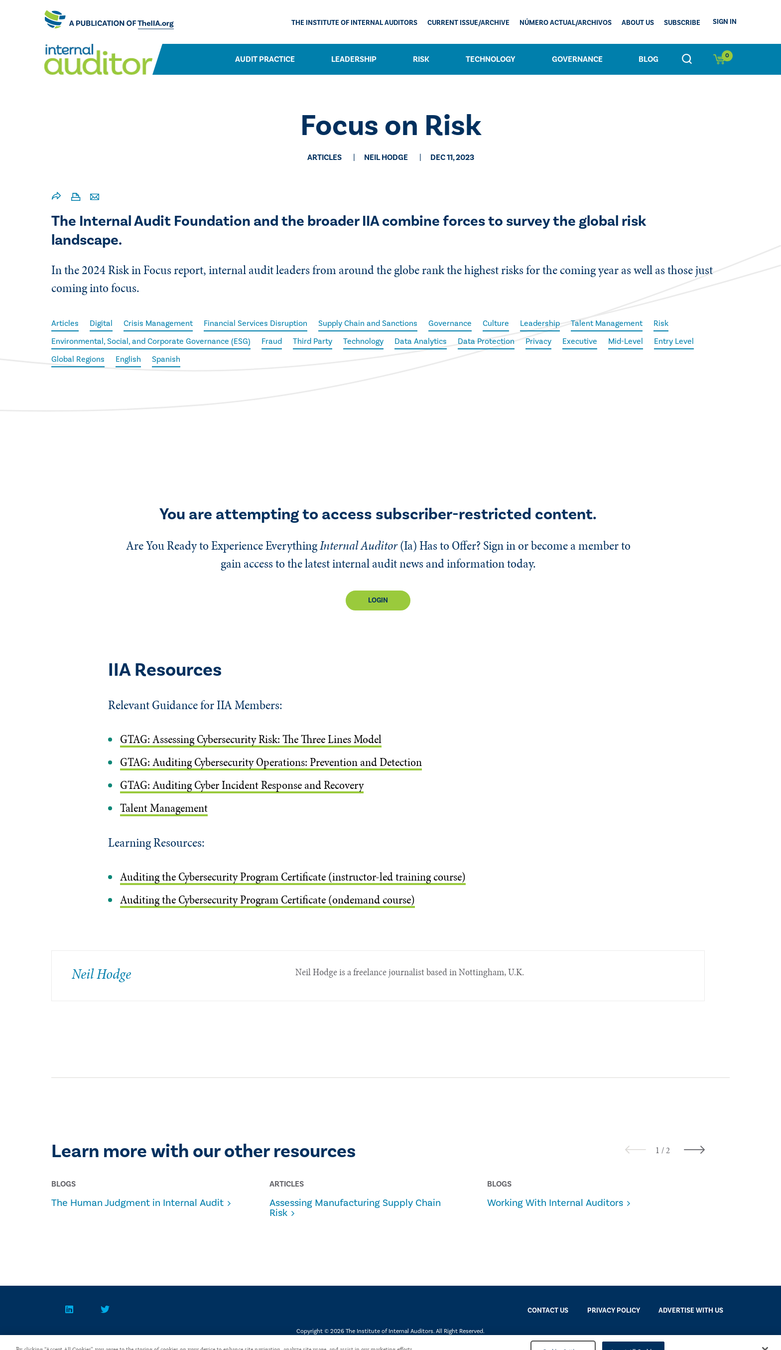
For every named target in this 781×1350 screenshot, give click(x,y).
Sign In (725, 21)
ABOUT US (638, 22)
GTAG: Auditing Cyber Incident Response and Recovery (242, 785)
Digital (101, 323)
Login (378, 600)
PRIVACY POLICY (613, 1310)
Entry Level (674, 341)
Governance (577, 59)
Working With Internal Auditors (555, 1203)
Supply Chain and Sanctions (367, 323)
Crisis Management (158, 323)
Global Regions (78, 359)
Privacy (538, 341)
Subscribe (682, 22)
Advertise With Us (690, 1310)
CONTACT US (547, 1310)
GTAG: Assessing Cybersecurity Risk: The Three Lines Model (251, 739)
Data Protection (486, 341)
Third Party (312, 341)
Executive (579, 341)
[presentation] (635, 1149)
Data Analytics (420, 341)
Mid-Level (625, 341)
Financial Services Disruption (255, 323)
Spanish (166, 359)
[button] (657, 1150)
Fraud (271, 341)
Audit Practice (265, 59)
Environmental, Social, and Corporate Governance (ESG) (151, 341)
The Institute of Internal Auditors (354, 22)
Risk (421, 59)
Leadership (354, 59)
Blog (648, 59)
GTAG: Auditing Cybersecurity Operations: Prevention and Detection (271, 762)
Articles (65, 323)
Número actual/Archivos (566, 22)
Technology (491, 59)
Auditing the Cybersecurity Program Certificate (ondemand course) (267, 900)
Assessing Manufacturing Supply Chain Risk (355, 1208)
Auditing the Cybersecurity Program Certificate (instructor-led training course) (293, 877)
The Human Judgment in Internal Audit (137, 1203)
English (128, 359)
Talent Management (607, 323)
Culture (496, 323)
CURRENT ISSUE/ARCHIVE (468, 22)
